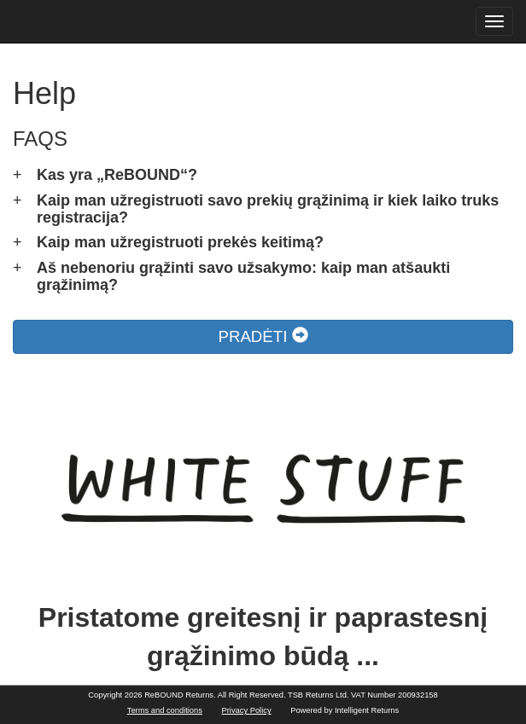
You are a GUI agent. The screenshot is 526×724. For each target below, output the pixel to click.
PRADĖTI (262, 336)
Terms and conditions (164, 710)
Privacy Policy (247, 710)
